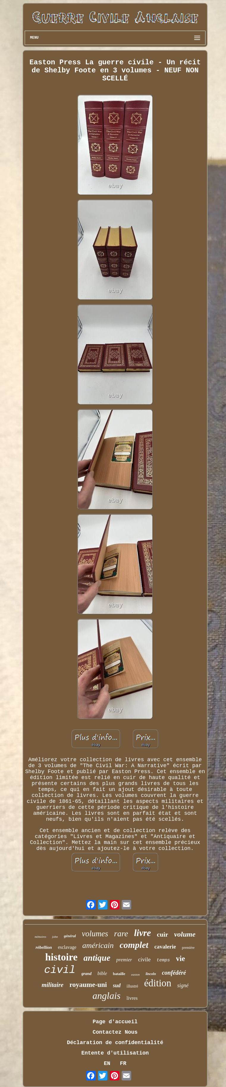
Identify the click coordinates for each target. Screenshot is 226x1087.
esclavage (67, 947)
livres (132, 998)
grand (86, 973)
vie (180, 958)
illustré (132, 986)
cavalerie (165, 946)
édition (157, 983)
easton (135, 974)
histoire (61, 957)
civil (60, 970)
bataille (119, 973)
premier (124, 960)
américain (98, 945)
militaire (53, 984)
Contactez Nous (114, 1032)
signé (183, 985)
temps (163, 960)
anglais (106, 995)
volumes (95, 933)
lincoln (151, 974)
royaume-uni (88, 984)
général (70, 936)
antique (97, 958)
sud (117, 985)
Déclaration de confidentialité (115, 1043)
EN (107, 1063)
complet (134, 945)
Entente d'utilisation (115, 1053)
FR (123, 1063)
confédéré (174, 972)
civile (144, 959)
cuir (162, 934)
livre (142, 933)
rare (121, 933)
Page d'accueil (114, 1022)
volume (184, 934)
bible (102, 973)
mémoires (40, 936)
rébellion (44, 947)
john (55, 936)
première (188, 948)
